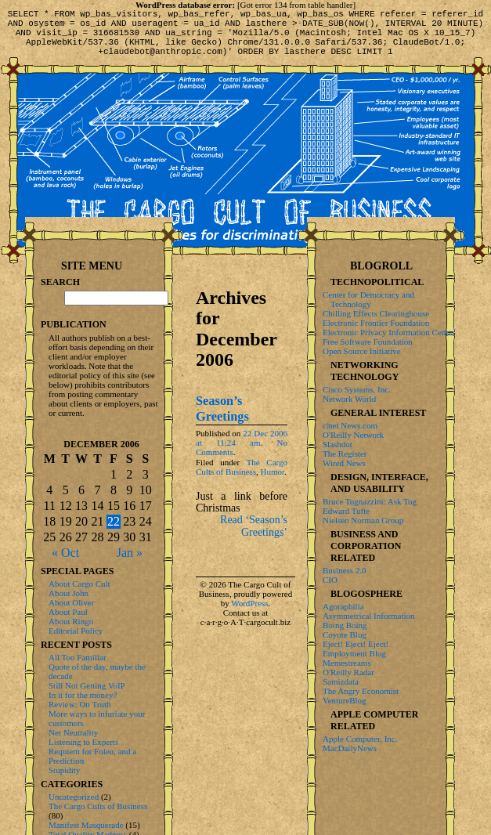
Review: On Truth (79, 704)
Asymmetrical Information (369, 615)
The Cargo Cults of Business (241, 478)
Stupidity (64, 770)
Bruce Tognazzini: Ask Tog (370, 501)
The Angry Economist (361, 691)
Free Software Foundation (368, 341)
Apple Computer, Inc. (360, 738)
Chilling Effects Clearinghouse (376, 313)
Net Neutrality (73, 732)
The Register (345, 453)
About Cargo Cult (79, 583)
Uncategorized (74, 796)
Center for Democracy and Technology (368, 299)
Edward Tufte (346, 510)
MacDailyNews (350, 748)
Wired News (344, 463)
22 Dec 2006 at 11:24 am (241, 449)
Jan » (130, 552)
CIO (330, 579)
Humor (273, 483)
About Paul (68, 611)
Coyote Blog (344, 634)
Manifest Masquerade (86, 825)
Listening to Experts (83, 741)
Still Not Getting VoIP (87, 685)
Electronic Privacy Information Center (389, 332)
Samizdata (341, 681)
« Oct (65, 552)
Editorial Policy (76, 630)
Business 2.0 (344, 570)
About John (68, 593)
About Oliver (71, 602)
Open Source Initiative (362, 351)
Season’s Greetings (222, 420)
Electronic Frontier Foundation (376, 322)
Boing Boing (345, 625)
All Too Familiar (78, 657)
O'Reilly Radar (348, 672)
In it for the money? (83, 694)
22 (113, 521)
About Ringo (71, 621)
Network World (349, 398)
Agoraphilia (343, 606)
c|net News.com (350, 425)
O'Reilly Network (353, 434)
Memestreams (347, 662)
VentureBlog (344, 700)
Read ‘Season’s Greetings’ (253, 537)
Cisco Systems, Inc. (357, 389)
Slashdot (337, 444)
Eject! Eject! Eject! (355, 644)
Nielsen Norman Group (363, 520)
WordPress (249, 615)
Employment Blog (354, 653)
